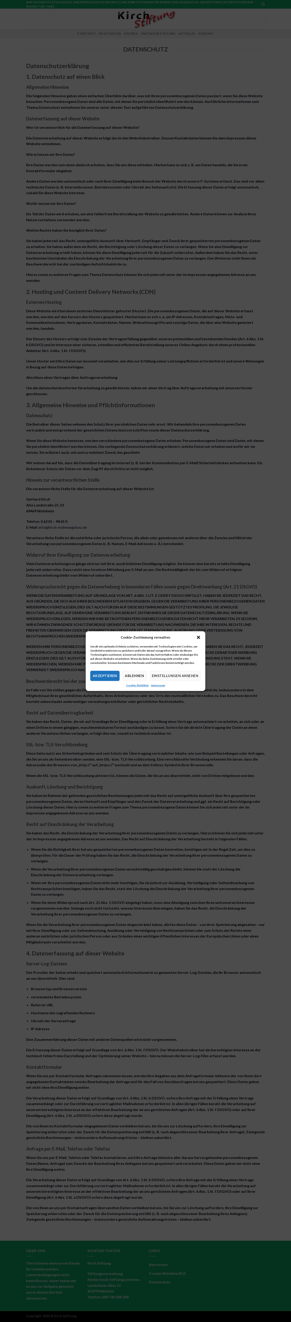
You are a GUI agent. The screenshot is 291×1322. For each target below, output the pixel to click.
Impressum (158, 685)
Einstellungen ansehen (175, 676)
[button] (198, 637)
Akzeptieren (105, 676)
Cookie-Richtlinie (137, 685)
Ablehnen (134, 676)
